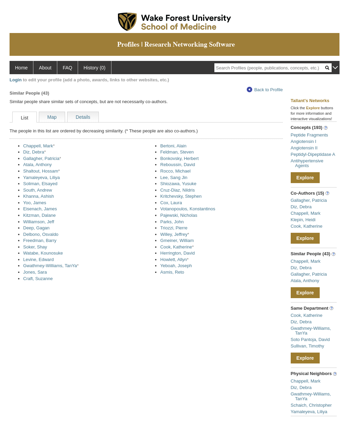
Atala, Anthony (37, 164)
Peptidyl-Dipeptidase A (313, 154)
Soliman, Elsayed (40, 183)
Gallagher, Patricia (41, 158)
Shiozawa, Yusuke (178, 183)
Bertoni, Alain (173, 145)
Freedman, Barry (40, 240)
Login (15, 79)
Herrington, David (177, 253)
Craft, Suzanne (38, 278)
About (45, 67)
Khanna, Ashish (38, 196)
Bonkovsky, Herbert (179, 158)
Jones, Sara (35, 272)
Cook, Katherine (176, 246)
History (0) (95, 67)
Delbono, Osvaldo (40, 234)
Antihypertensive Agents (307, 163)
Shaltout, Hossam (40, 171)
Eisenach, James (40, 208)
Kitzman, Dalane (39, 215)
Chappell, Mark (38, 145)
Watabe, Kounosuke (43, 253)
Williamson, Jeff (38, 221)
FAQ (67, 67)
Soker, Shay (35, 246)
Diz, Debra (33, 152)
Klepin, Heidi (303, 219)
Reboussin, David (177, 164)
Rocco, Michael (175, 171)
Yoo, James (34, 202)
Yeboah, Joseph (176, 265)
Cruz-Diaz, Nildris (177, 190)
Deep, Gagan (36, 227)
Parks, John (172, 221)
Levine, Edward (38, 259)
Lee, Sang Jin (173, 177)
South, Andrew (37, 190)
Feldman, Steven (177, 152)
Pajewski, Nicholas (178, 215)
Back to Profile (265, 89)
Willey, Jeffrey (173, 234)
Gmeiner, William (177, 240)
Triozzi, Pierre (173, 227)
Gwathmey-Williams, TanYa (50, 265)
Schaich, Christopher (311, 405)
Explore (305, 177)
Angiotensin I (303, 141)
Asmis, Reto (172, 272)
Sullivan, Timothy (307, 345)
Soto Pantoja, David (310, 339)
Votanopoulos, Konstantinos (187, 208)
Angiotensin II (304, 147)
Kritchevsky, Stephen (180, 196)
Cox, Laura (171, 202)
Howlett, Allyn (173, 259)
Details (83, 117)
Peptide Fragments (309, 134)
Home (21, 67)
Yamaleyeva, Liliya (41, 177)
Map (52, 117)
